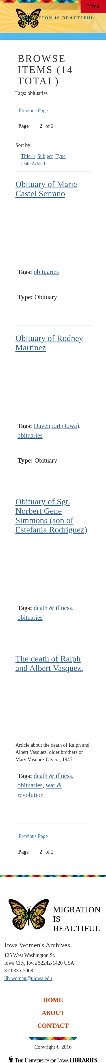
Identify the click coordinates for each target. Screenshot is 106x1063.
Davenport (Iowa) (56, 425)
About (53, 1012)
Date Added (33, 164)
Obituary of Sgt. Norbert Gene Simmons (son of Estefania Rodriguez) (51, 515)
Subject (45, 156)
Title (26, 156)
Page (30, 126)
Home (53, 1000)
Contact (53, 1025)
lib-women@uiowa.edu (28, 978)
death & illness (53, 607)
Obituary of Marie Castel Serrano (46, 188)
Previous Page (33, 110)
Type (60, 156)
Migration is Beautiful (57, 18)
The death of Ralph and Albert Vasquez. (49, 663)
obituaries (46, 271)
